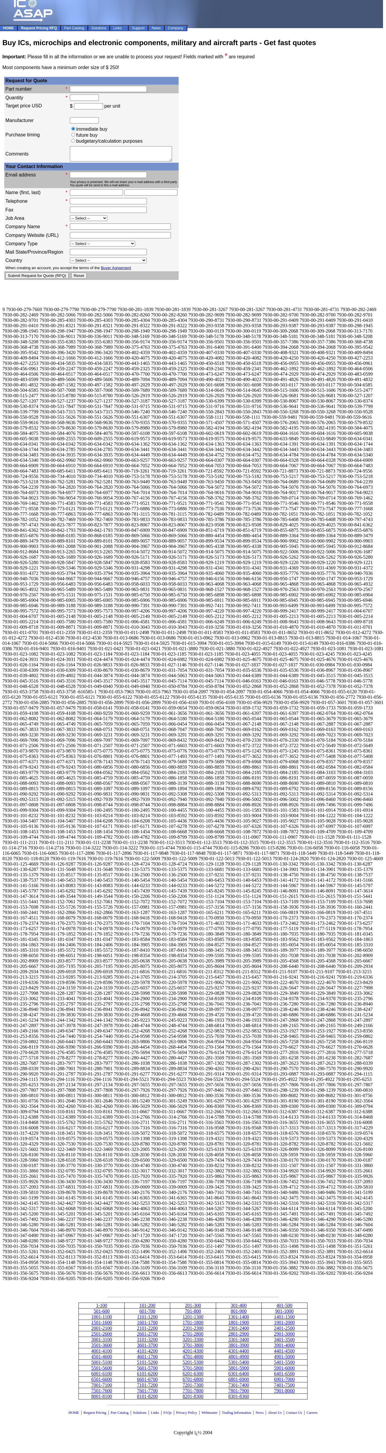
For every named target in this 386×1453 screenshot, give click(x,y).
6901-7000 (284, 1382)
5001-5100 (101, 1364)
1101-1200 (147, 1319)
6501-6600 (101, 1382)
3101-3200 (147, 1342)
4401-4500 (284, 1353)
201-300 (193, 1308)
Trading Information (236, 1415)
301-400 (239, 1308)
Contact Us (294, 1415)
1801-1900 (238, 1325)
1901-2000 (284, 1325)
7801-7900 (238, 1393)
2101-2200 (147, 1330)
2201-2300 (193, 1330)
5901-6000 (284, 1370)
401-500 (284, 1308)
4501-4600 (101, 1359)
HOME (74, 1415)
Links (155, 1415)
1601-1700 (147, 1325)
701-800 (193, 1313)
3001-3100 (101, 1342)
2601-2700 (147, 1336)
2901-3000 (284, 1336)
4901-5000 (284, 1359)
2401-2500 (284, 1330)
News (260, 1415)
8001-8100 (101, 1399)
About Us (275, 1415)
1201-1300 (193, 1319)
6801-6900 (238, 1382)
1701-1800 (193, 1325)
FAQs (167, 1415)
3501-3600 (101, 1347)
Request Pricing (94, 1415)
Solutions (139, 1415)
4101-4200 (147, 1353)
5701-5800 (193, 1370)
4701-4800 (193, 1359)
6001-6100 (101, 1376)
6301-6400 (238, 1376)
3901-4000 (284, 1347)
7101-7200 (147, 1387)
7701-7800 (193, 1393)
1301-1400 (238, 1319)
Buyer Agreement (116, 270)
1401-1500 (284, 1319)
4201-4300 (193, 1353)
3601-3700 (147, 1347)
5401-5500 (284, 1364)
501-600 (101, 1313)
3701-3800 (193, 1347)
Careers (312, 1415)
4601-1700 (147, 1359)
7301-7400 (238, 1387)
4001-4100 (101, 1353)
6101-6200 (147, 1376)
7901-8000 (284, 1393)
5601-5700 (147, 1370)
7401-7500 (284, 1387)
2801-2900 (238, 1336)
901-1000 (284, 1313)
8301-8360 (238, 1399)
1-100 (101, 1308)
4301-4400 (238, 1353)
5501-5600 (101, 1370)
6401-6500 (284, 1376)
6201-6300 (193, 1376)
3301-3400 (238, 1342)
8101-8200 (147, 1399)
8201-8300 (193, 1399)
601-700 (147, 1313)
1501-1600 (101, 1325)
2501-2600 (101, 1336)
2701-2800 (193, 1336)
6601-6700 (147, 1382)
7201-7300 (193, 1387)
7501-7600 (101, 1393)
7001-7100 (101, 1387)
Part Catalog (120, 1415)
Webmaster (209, 1415)
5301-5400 (238, 1364)
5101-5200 (147, 1364)
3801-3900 (238, 1347)
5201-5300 (193, 1364)
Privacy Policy (186, 1415)
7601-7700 (147, 1393)
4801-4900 (238, 1359)
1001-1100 (101, 1319)
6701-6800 (193, 1382)
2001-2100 (101, 1330)
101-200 (147, 1308)
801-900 (239, 1313)
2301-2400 (238, 1330)
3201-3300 (193, 1342)
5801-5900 (238, 1370)
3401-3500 (284, 1342)
